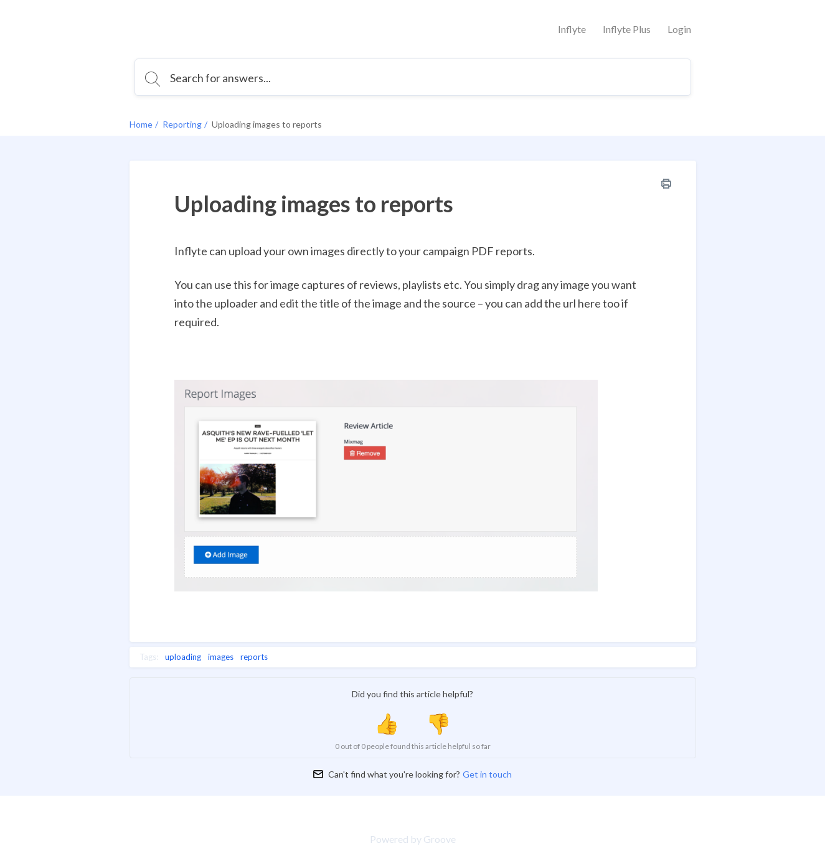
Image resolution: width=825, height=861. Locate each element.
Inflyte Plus (627, 29)
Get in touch (487, 774)
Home (141, 124)
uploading (183, 657)
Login (679, 29)
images (220, 657)
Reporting (182, 124)
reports (254, 657)
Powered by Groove (413, 839)
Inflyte (572, 29)
